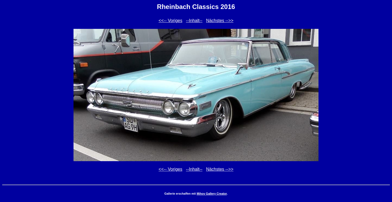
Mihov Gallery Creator (212, 193)
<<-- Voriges (170, 20)
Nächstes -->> (219, 20)
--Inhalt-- (194, 20)
